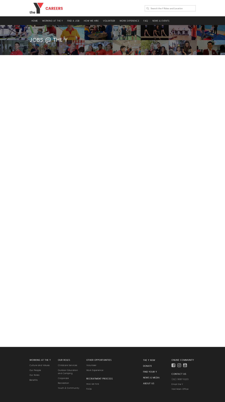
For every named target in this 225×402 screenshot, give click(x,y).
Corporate (63, 378)
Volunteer (109, 21)
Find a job (73, 21)
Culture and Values (39, 365)
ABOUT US (148, 383)
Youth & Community (68, 388)
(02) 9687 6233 (179, 379)
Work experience (129, 21)
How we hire (91, 21)
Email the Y (177, 384)
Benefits (33, 380)
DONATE (147, 366)
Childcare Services (67, 365)
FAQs (89, 389)
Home (34, 21)
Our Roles (34, 375)
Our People (35, 370)
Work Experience (94, 370)
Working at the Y (52, 21)
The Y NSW (149, 360)
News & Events (161, 21)
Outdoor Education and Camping (68, 372)
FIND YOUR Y (150, 372)
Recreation (63, 383)
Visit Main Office (180, 389)
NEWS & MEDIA (151, 378)
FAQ (145, 21)
